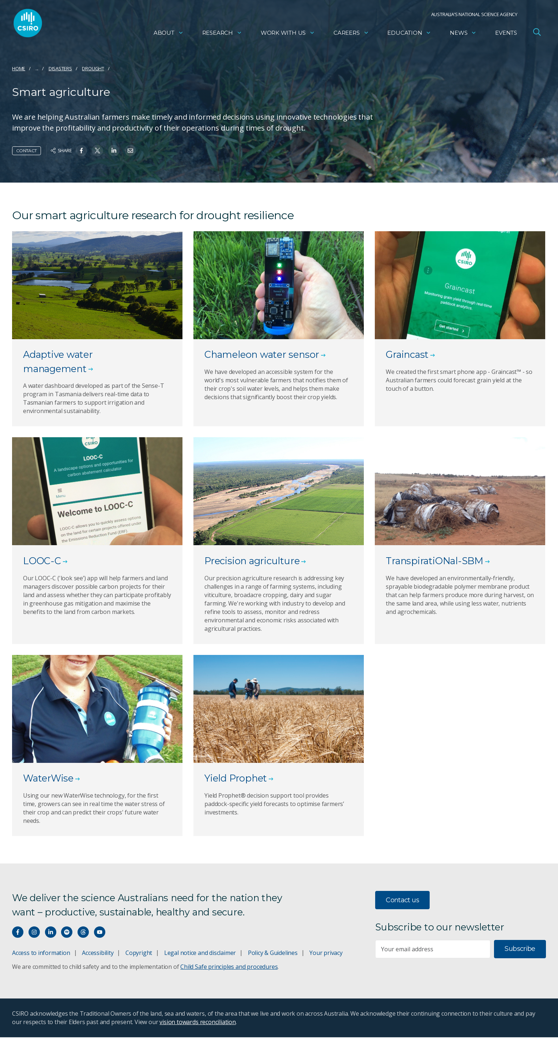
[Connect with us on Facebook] (17, 932)
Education (409, 34)
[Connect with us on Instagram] (34, 932)
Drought (93, 68)
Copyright (138, 953)
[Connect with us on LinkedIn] (50, 932)
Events (506, 34)
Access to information (41, 953)
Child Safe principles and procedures (229, 967)
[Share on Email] (130, 150)
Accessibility (97, 953)
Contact (26, 150)
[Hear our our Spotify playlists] (66, 932)
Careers (351, 34)
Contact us (402, 901)
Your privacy (325, 953)
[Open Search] (537, 34)
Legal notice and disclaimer (200, 953)
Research (222, 34)
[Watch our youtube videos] (99, 932)
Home (18, 68)
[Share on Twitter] (97, 150)
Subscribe (520, 949)
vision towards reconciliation (197, 1023)
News (463, 34)
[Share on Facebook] (81, 150)
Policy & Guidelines (273, 953)
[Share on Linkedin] (114, 150)
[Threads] (83, 932)
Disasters (60, 68)
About (169, 34)
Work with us (288, 34)
